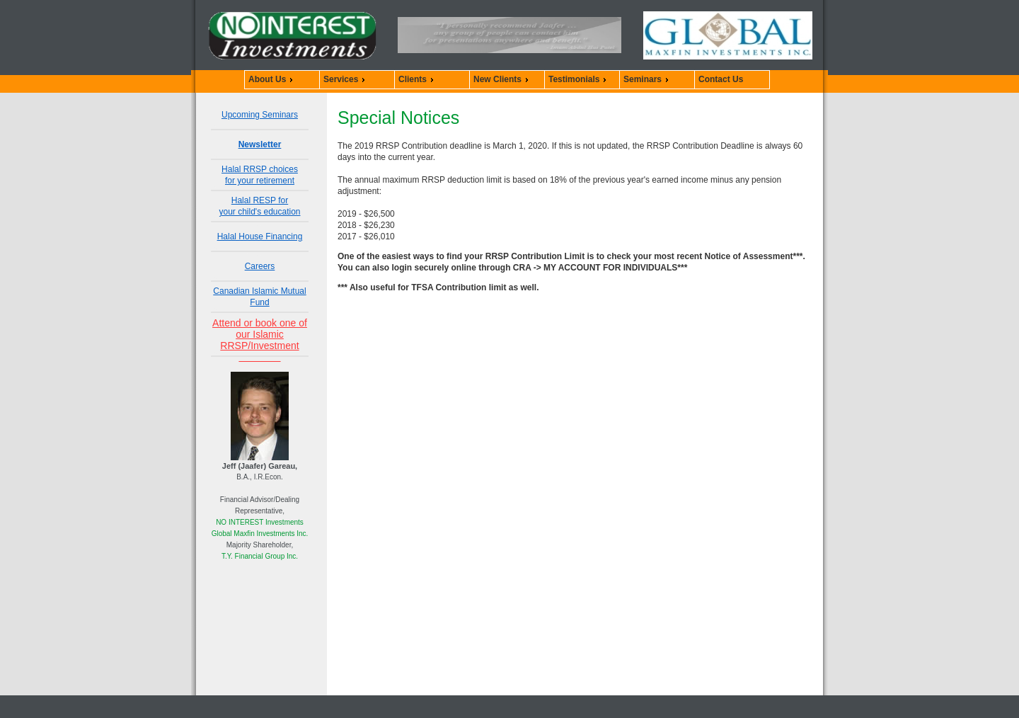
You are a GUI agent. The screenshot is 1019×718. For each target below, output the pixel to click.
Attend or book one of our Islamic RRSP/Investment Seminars (259, 340)
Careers (260, 266)
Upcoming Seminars (259, 115)
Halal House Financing (260, 236)
